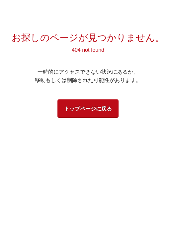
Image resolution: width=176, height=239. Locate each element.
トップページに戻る (88, 109)
